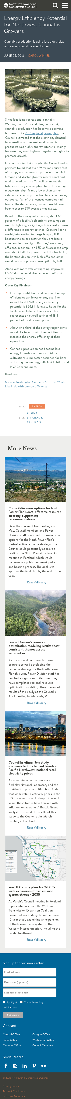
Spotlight (11, 1002)
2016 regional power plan (41, 133)
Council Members (42, 1045)
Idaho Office (10, 1040)
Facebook (6, 1066)
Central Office (11, 1034)
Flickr (43, 1066)
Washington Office (43, 1040)
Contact (9, 1025)
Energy (37, 406)
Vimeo (34, 1066)
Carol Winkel (39, 56)
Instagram (15, 1066)
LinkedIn (24, 1066)
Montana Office (12, 1045)
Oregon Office (41, 1034)
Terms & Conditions (14, 1091)
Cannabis (34, 422)
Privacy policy (11, 1086)
